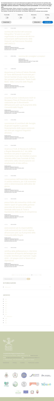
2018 (6, 318)
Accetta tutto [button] (48, 22)
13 (21, 275)
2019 (6, 314)
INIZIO (13, 275)
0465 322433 (34, 355)
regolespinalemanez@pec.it (32, 357)
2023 (6, 306)
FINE (40, 275)
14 (23, 275)
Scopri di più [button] (6, 22)
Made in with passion (27, 399)
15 (25, 275)
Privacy (15, 362)
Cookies (22, 362)
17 (29, 275)
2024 (6, 303)
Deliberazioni (8, 287)
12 (19, 275)
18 (31, 275)
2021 (6, 310)
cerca (28, 279)
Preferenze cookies (33, 362)
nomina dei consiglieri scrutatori (32, 56)
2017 (6, 321)
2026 (6, 299)
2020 (6, 312)
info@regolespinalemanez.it (13, 357)
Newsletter (6, 362)
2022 (6, 308)
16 (27, 275)
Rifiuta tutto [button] (37, 22)
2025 (6, 301)
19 (33, 275)
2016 (6, 323)
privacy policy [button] (4, 4)
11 (17, 275)
